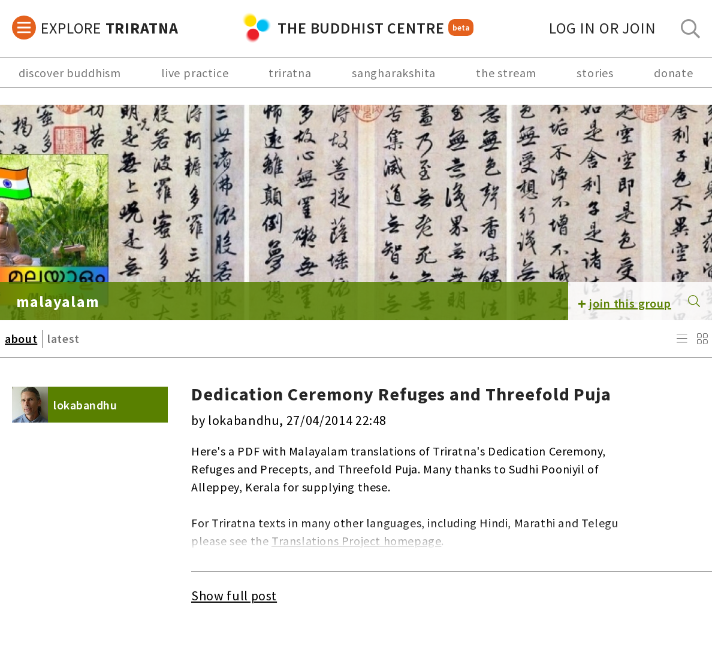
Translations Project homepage (356, 540)
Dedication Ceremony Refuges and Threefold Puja (401, 393)
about (21, 338)
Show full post (234, 595)
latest (63, 338)
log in (602, 28)
